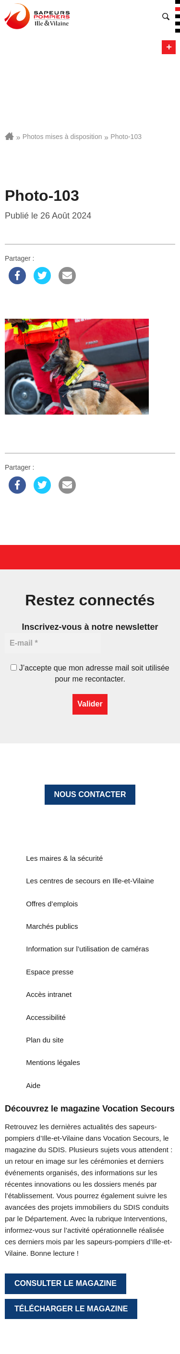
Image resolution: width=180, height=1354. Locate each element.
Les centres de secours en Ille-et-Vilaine (90, 881)
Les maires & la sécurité (64, 858)
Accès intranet (49, 994)
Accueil (9, 136)
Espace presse (49, 972)
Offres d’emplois (52, 904)
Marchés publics (52, 926)
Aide (33, 1085)
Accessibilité (46, 1017)
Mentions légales (53, 1062)
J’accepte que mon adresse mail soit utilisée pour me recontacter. (90, 673)
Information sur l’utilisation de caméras (87, 949)
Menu (169, 47)
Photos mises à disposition (62, 136)
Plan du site (44, 1040)
